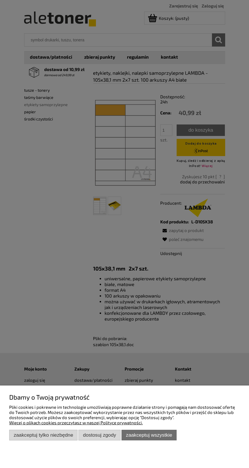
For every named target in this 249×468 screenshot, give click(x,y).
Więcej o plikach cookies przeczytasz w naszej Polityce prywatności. (76, 422)
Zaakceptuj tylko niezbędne (43, 435)
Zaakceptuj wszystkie (149, 435)
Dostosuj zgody (99, 435)
